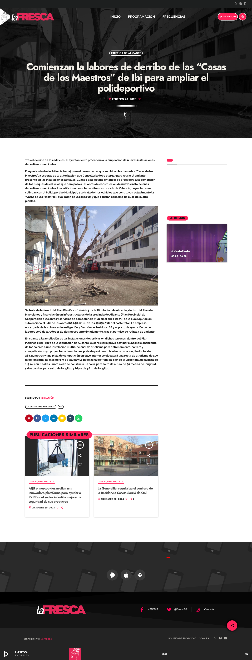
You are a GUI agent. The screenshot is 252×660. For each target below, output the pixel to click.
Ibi (60, 407)
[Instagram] (240, 4)
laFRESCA (46, 636)
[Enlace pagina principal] (42, 17)
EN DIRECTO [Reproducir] (227, 16)
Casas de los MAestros (41, 407)
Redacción (47, 397)
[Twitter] (236, 4)
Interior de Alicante (126, 53)
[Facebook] (245, 4)
